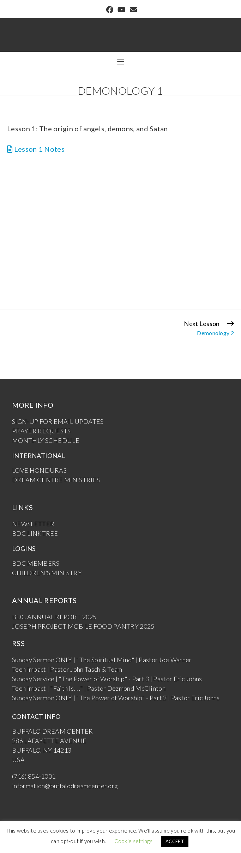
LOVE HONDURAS (39, 470)
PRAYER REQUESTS (41, 431)
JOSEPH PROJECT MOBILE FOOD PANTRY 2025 (83, 626)
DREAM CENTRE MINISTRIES (56, 480)
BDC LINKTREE (35, 533)
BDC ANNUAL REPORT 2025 (54, 617)
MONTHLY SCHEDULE (45, 440)
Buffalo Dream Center (121, 30)
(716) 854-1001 (33, 776)
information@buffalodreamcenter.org (65, 786)
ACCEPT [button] (174, 841)
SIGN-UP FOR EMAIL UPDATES (58, 421)
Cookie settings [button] (133, 841)
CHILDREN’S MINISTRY (47, 573)
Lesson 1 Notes (36, 149)
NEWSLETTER (33, 524)
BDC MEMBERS (35, 563)
